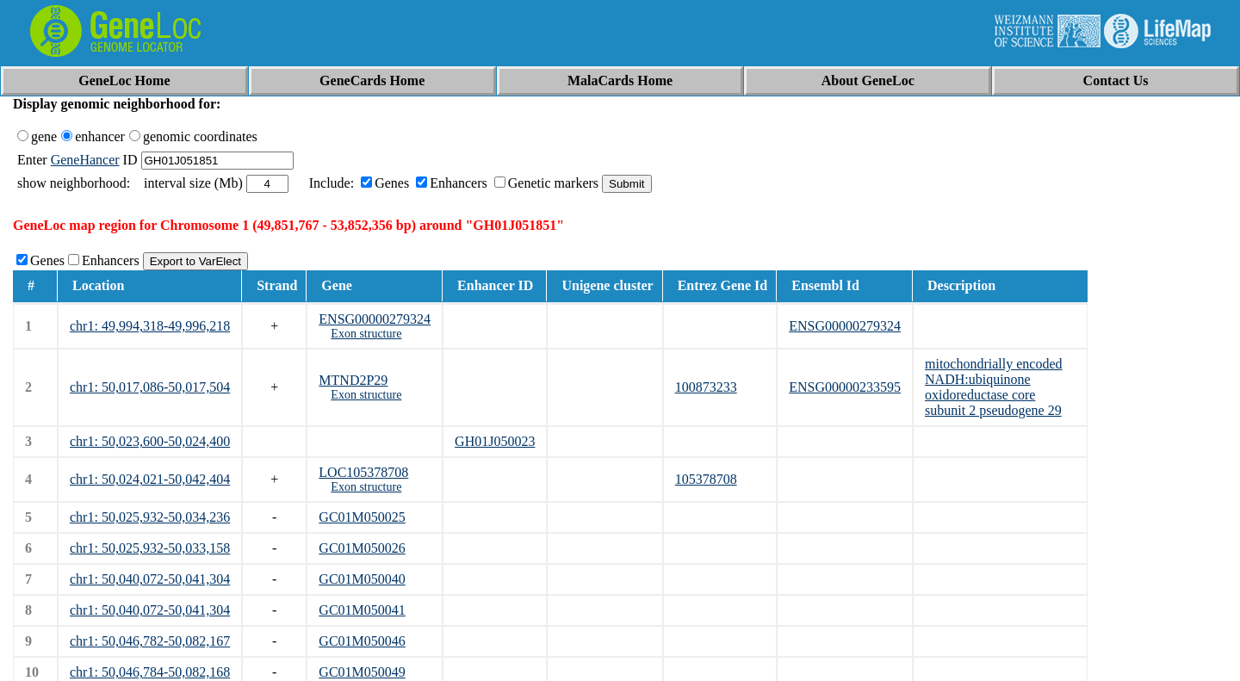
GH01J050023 (495, 441)
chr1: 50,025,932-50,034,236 (150, 517)
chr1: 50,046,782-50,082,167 (150, 641)
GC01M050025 (362, 517)
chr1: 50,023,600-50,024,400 (150, 441)
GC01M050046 (362, 641)
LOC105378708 (363, 472)
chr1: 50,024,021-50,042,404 (150, 479)
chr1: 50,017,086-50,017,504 (150, 387)
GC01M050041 (362, 610)
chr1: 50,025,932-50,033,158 (150, 548)
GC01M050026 (362, 548)
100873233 (706, 387)
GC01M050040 (362, 579)
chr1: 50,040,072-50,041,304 (150, 579)
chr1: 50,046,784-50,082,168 (150, 672)
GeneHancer (85, 159)
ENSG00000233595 (845, 387)
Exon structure (366, 333)
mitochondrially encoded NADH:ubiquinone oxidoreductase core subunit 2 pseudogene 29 (994, 387)
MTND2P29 (353, 380)
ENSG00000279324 (375, 319)
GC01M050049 (362, 672)
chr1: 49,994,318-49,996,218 (150, 326)
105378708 (706, 479)
